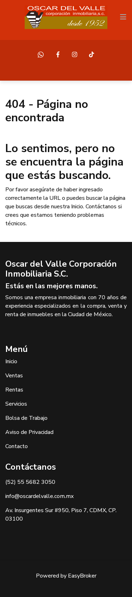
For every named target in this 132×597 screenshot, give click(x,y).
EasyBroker (82, 576)
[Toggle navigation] (123, 17)
